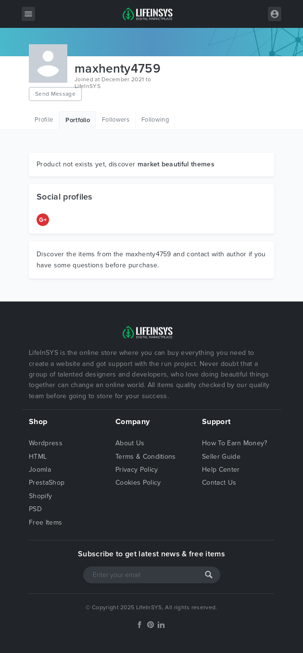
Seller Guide (221, 456)
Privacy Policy (136, 469)
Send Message (55, 93)
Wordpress (46, 443)
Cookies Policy (138, 482)
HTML (38, 456)
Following (155, 120)
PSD (35, 509)
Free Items (45, 522)
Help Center (221, 469)
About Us (130, 443)
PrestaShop (46, 482)
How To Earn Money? (234, 443)
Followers (115, 120)
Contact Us (219, 482)
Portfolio (77, 120)
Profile (44, 120)
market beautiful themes (176, 164)
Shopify (40, 496)
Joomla (40, 469)
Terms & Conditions (145, 456)
